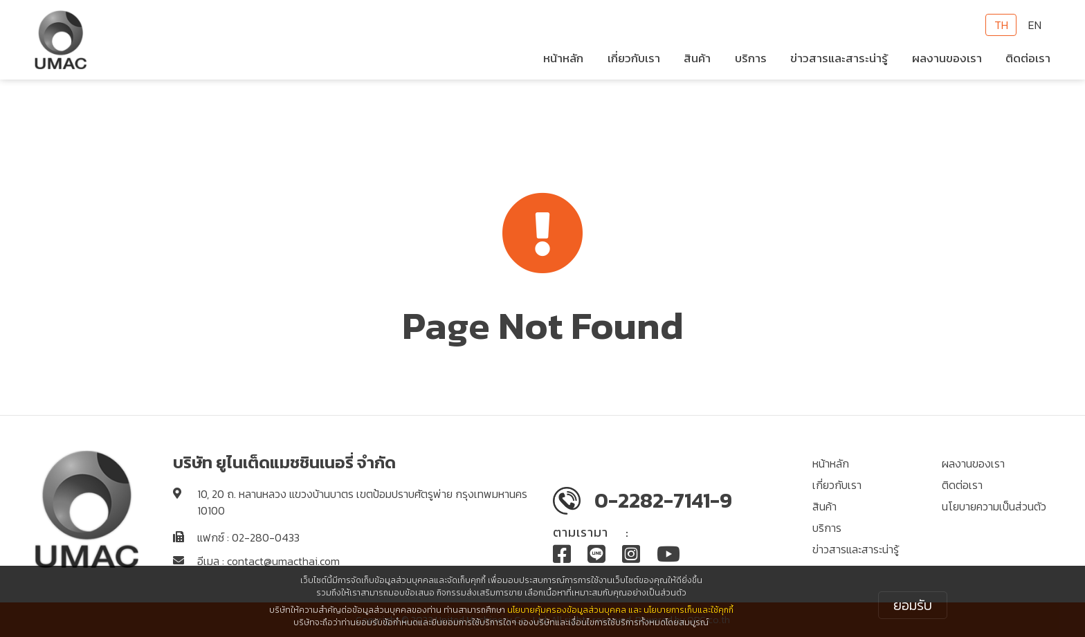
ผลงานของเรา (947, 58)
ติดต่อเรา (1027, 58)
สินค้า (824, 506)
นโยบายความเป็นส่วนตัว (994, 506)
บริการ (751, 58)
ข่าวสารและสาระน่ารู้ (855, 549)
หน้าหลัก (563, 58)
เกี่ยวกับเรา (836, 485)
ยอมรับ (912, 605)
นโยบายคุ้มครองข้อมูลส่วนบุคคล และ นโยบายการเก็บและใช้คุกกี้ (620, 610)
